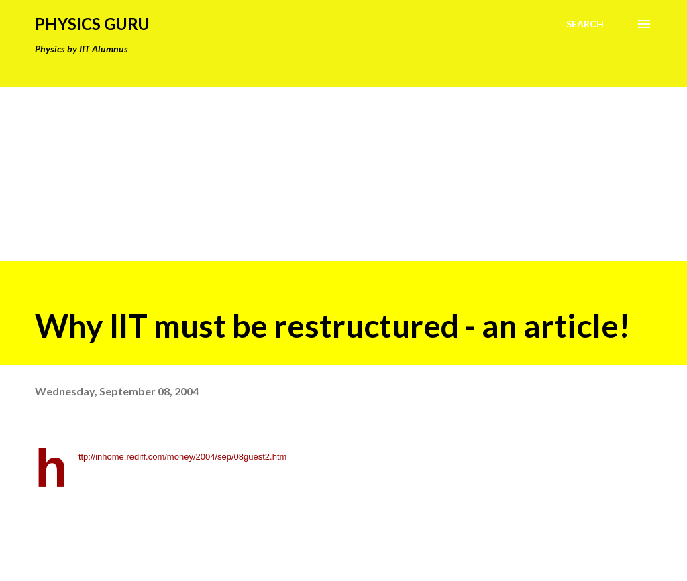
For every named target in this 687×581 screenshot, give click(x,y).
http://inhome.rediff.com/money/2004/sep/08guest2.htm (182, 457)
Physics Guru (92, 24)
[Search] (585, 24)
